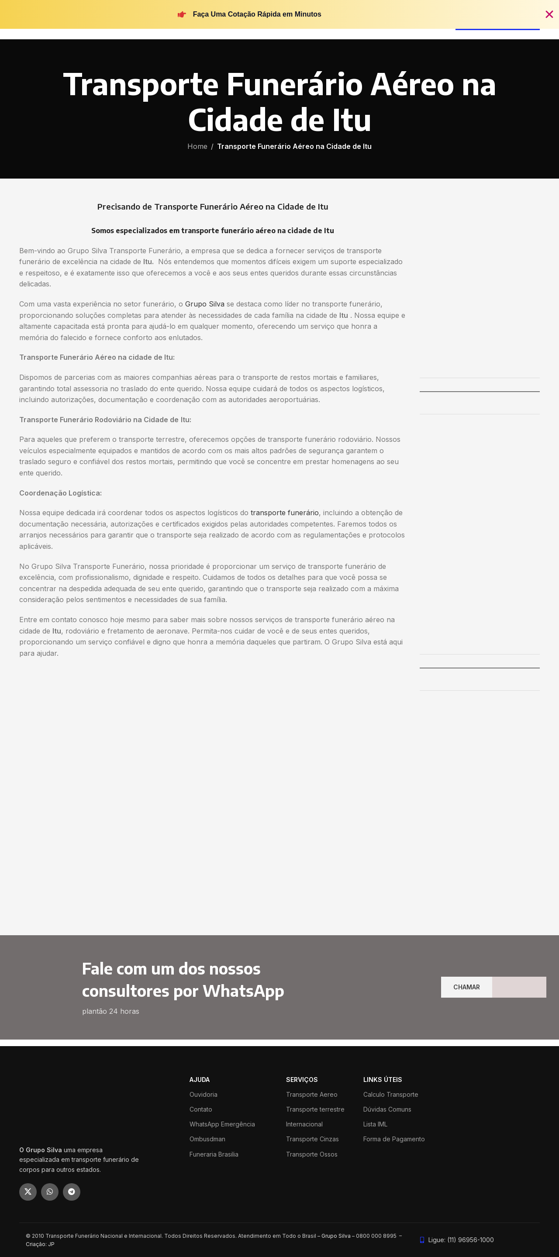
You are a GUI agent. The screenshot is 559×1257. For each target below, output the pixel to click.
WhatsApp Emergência (222, 1124)
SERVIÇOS (302, 1079)
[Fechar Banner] (549, 14)
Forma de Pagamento (394, 1139)
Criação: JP (40, 1244)
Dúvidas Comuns (387, 1109)
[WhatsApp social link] (50, 1192)
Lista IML (375, 1124)
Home (197, 146)
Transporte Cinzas (312, 1139)
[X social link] (28, 1192)
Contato (201, 1109)
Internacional (304, 1124)
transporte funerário (285, 512)
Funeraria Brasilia (214, 1154)
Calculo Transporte (390, 1094)
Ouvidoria (203, 1094)
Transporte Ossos (312, 1154)
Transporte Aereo (312, 1094)
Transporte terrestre (315, 1109)
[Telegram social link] (71, 1192)
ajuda (200, 1079)
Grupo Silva (204, 304)
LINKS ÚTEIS (382, 1079)
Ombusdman (207, 1139)
